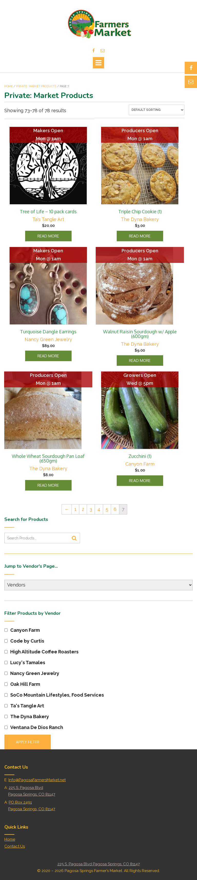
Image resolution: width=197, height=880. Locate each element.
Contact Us (14, 846)
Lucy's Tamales (24, 662)
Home (8, 86)
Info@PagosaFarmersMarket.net (37, 780)
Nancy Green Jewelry (48, 339)
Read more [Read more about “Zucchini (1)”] (140, 480)
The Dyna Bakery (140, 219)
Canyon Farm (139, 464)
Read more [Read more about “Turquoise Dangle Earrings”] (48, 355)
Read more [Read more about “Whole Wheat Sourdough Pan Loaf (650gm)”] (48, 485)
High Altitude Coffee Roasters (41, 651)
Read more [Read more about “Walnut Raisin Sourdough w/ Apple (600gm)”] (140, 360)
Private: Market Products (36, 86)
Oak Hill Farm (22, 684)
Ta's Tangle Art (48, 219)
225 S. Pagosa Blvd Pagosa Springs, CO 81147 (98, 864)
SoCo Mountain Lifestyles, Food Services (54, 695)
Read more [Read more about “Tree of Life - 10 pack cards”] (48, 236)
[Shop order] (156, 110)
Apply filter (27, 742)
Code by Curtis (24, 641)
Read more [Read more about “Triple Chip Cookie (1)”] (140, 236)
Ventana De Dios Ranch (33, 727)
